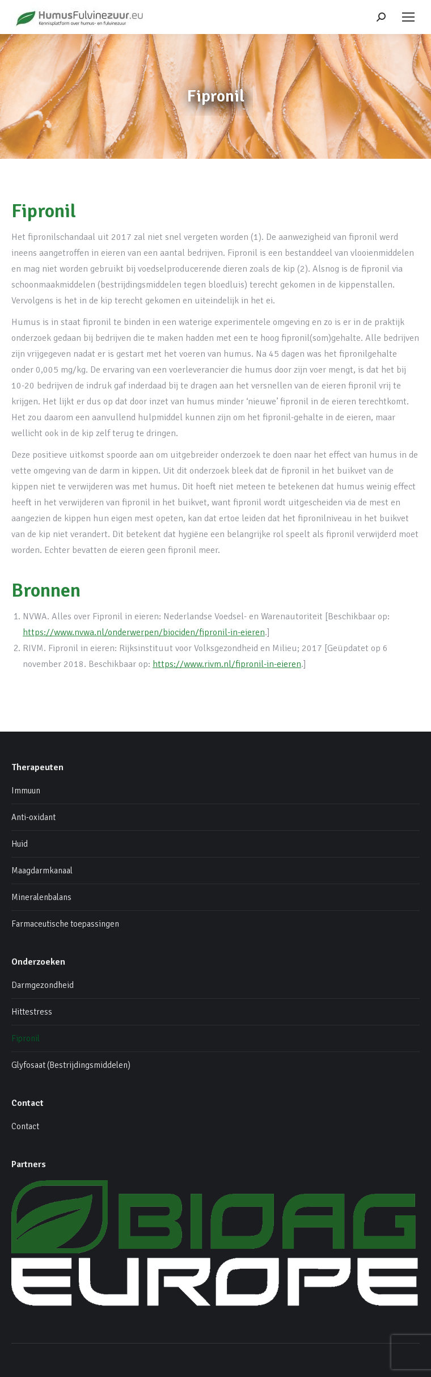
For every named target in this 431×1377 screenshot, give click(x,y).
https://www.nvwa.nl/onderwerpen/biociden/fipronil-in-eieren (144, 632)
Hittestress (31, 1012)
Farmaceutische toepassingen (65, 924)
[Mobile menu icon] (408, 17)
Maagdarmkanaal (42, 870)
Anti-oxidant (33, 817)
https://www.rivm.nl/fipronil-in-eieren (227, 664)
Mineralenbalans (41, 897)
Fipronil (25, 1038)
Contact (25, 1126)
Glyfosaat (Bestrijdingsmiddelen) (70, 1065)
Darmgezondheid (42, 985)
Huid (19, 844)
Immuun (25, 790)
